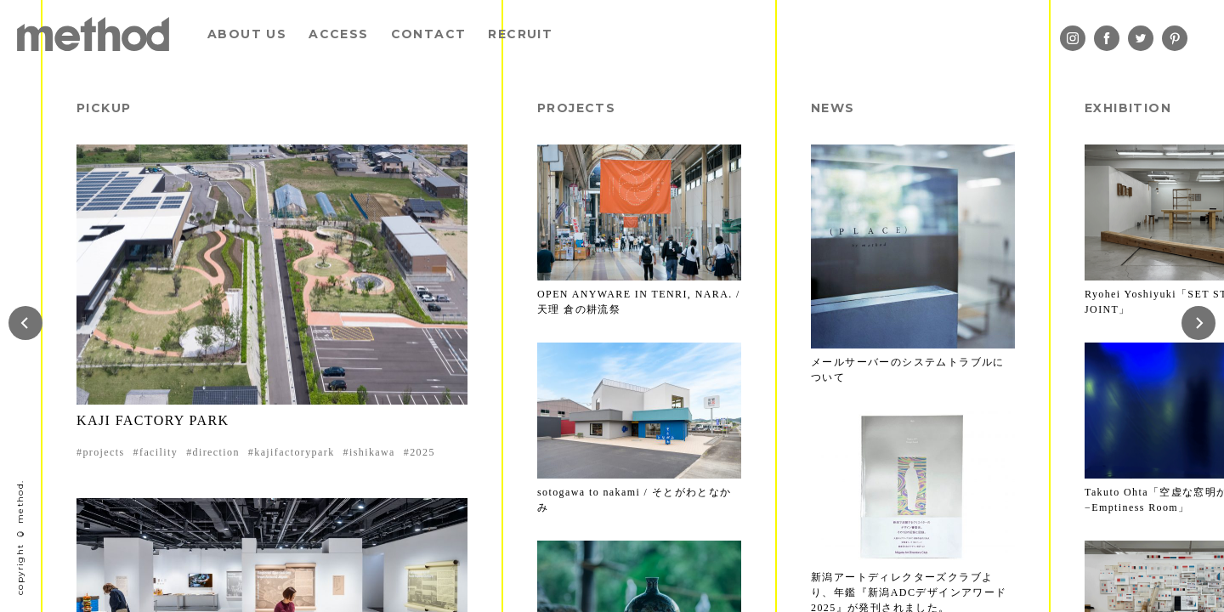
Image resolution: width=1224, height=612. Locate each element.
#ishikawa (369, 452)
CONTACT (429, 34)
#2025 (419, 452)
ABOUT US (246, 34)
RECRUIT (520, 34)
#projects (100, 452)
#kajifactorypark (291, 452)
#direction (213, 452)
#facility (155, 452)
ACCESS (338, 34)
